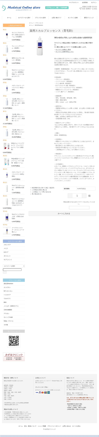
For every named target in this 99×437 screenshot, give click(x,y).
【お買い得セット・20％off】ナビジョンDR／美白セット (18, 132)
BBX (14, 302)
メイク (14, 248)
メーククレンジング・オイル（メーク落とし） (18, 230)
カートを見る (76, 426)
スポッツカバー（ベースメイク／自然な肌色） (18, 174)
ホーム (9, 17)
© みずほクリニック (49, 429)
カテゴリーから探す (24, 17)
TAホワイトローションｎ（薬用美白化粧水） (18, 187)
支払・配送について (30, 426)
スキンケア (14, 244)
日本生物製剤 (14, 310)
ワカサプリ (14, 298)
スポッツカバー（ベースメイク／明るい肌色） (18, 87)
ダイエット (14, 256)
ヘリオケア (14, 295)
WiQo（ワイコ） (14, 321)
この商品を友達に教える (39, 190)
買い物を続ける (36, 194)
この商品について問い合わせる (41, 192)
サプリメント (14, 259)
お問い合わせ (67, 426)
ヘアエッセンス (39, 23)
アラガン (14, 313)
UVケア (14, 252)
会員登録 (84, 2)
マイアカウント (73, 2)
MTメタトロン (14, 291)
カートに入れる (62, 213)
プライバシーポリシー (54, 426)
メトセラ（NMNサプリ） (14, 306)
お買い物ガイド (56, 17)
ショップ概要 (42, 426)
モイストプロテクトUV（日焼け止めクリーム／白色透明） (18, 35)
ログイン (93, 2)
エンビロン (14, 287)
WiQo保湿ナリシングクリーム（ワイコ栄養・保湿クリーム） (17, 161)
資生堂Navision (39, 25)
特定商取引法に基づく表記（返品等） (43, 188)
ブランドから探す (40, 17)
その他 (14, 325)
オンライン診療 (73, 17)
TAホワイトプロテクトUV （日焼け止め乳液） (18, 216)
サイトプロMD (14, 317)
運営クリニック (89, 17)
